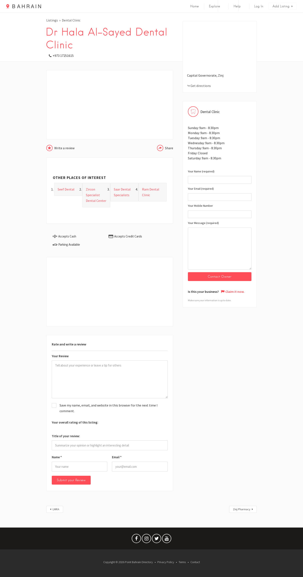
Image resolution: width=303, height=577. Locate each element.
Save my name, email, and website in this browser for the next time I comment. (109, 408)
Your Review (60, 356)
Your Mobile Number (219, 211)
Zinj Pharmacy (241, 509)
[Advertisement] (110, 104)
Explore (214, 6)
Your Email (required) (219, 194)
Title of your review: (66, 436)
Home (194, 6)
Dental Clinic (71, 20)
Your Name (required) (219, 176)
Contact (195, 562)
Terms (182, 562)
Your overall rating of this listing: (75, 422)
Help (237, 6)
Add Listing (281, 6)
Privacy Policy (165, 562)
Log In (258, 6)
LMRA (56, 509)
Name (57, 457)
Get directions (200, 86)
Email (117, 457)
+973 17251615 (63, 55)
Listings (52, 20)
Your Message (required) (219, 245)
